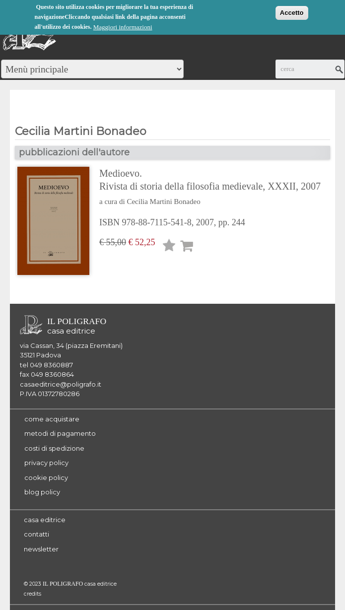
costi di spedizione (54, 448)
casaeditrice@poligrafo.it (60, 384)
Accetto (292, 12)
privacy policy (46, 463)
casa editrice (45, 520)
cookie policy (46, 477)
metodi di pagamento (60, 433)
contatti (36, 534)
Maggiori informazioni (122, 26)
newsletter (41, 549)
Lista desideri (169, 247)
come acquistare (51, 419)
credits (32, 594)
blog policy (42, 492)
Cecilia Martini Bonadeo (163, 201)
